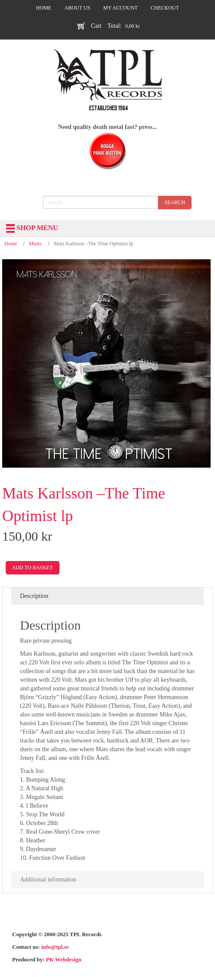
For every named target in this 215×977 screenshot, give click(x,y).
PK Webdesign (64, 959)
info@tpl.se (55, 947)
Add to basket (32, 567)
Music (35, 244)
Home (10, 244)
